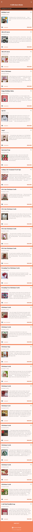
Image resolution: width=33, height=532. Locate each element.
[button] (31, 12)
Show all (29, 8)
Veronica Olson (19, 529)
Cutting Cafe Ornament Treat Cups (11, 169)
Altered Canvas (5, 32)
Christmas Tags (5, 346)
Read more (29, 27)
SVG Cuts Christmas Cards (8, 189)
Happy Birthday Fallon (7, 91)
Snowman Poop (5, 150)
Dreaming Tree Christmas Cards (10, 268)
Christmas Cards (6, 307)
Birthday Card (5, 12)
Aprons (3, 110)
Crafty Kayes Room (16, 5)
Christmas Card (5, 405)
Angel (3, 130)
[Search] (31, 2)
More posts (16, 523)
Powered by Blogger (16, 527)
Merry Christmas (6, 71)
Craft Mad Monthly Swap (8, 504)
